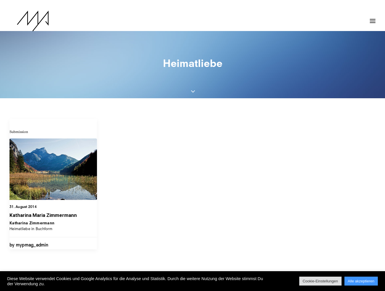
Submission (18, 131)
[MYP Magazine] (25, 21)
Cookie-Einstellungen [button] (320, 281)
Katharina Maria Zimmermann (43, 215)
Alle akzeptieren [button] (361, 281)
